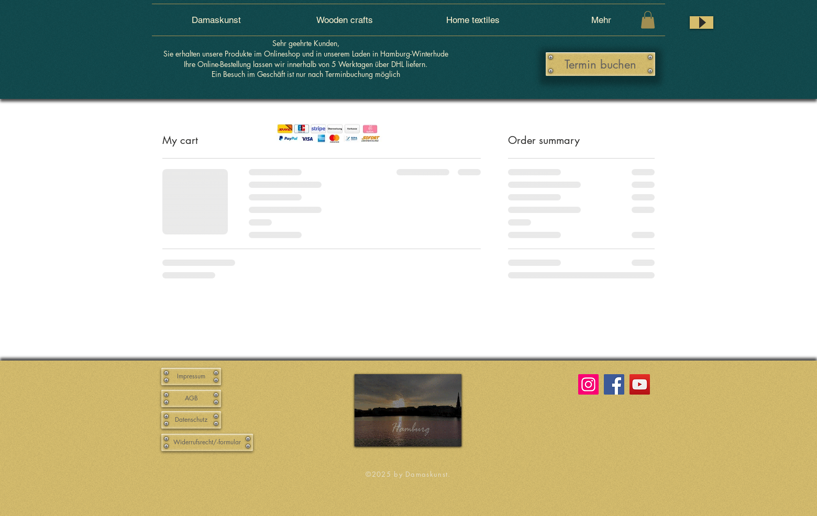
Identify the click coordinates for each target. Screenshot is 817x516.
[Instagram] (588, 384)
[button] (648, 19)
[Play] (701, 22)
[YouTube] (640, 384)
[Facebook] (614, 384)
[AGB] (191, 398)
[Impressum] (191, 376)
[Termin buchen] (600, 64)
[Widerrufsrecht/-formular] (207, 442)
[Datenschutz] (191, 420)
